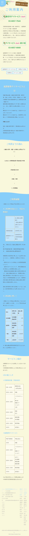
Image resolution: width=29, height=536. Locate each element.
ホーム (3, 492)
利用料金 (9, 72)
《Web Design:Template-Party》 (14, 534)
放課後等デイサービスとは (9, 69)
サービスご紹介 (18, 72)
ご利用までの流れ (22, 69)
